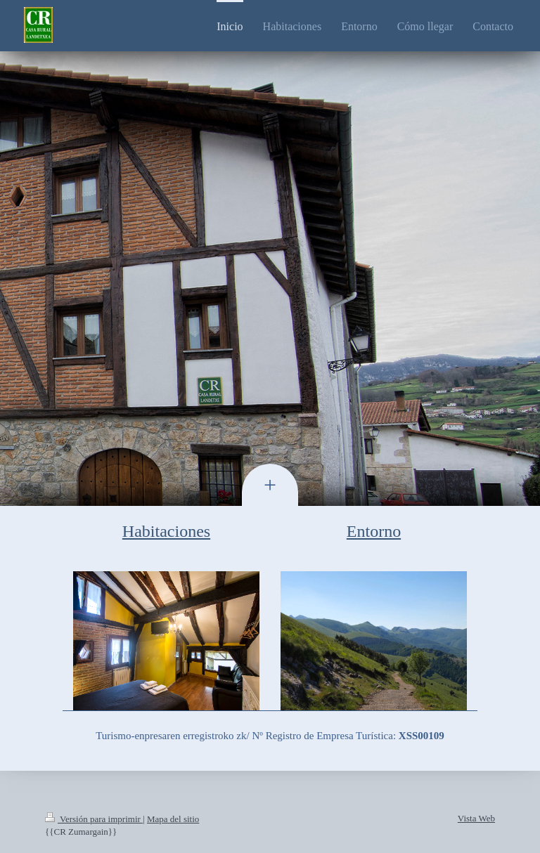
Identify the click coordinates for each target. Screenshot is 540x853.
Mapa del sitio (173, 819)
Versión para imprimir (94, 819)
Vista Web (476, 818)
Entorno (374, 531)
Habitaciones (166, 531)
